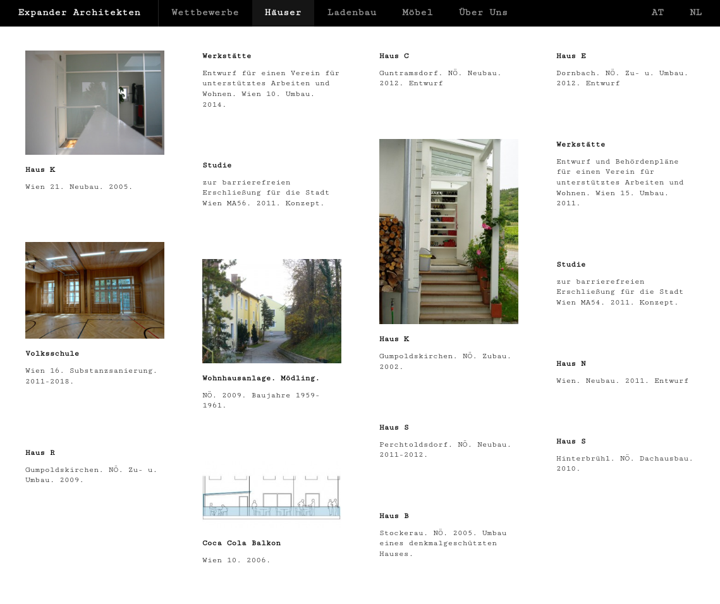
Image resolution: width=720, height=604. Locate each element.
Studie (217, 164)
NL (696, 12)
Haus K (40, 169)
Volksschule (52, 353)
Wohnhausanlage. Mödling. (261, 377)
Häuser (283, 12)
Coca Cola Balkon (241, 542)
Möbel (417, 12)
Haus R (40, 452)
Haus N (571, 363)
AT (657, 12)
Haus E (571, 55)
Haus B (394, 515)
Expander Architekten (79, 12)
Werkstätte (226, 55)
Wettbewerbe (205, 12)
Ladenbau (352, 12)
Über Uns (483, 12)
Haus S (394, 427)
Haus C (394, 55)
